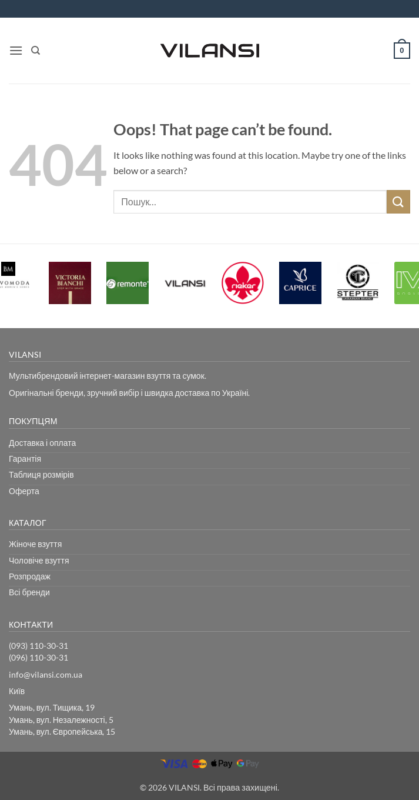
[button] (16, 50)
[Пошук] (35, 50)
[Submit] (398, 201)
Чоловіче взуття (39, 560)
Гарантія (25, 459)
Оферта (24, 491)
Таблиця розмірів (41, 474)
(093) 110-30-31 (38, 646)
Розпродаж (30, 576)
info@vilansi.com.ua (45, 674)
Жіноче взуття (35, 544)
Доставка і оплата (42, 443)
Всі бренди (29, 592)
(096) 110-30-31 (38, 657)
